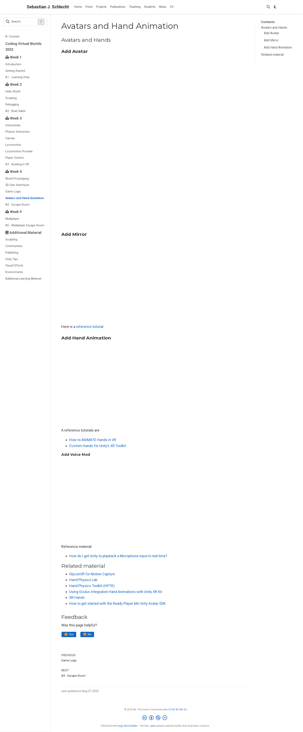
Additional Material (23, 232)
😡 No (88, 634)
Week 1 (13, 57)
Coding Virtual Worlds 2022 (23, 47)
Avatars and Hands (274, 27)
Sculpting (11, 239)
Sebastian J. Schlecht (48, 6)
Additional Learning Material (23, 278)
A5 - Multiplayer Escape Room (24, 225)
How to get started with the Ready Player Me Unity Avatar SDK (117, 603)
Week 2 (13, 84)
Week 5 (13, 212)
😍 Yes (69, 634)
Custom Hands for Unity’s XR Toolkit (97, 446)
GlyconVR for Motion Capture (92, 574)
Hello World (12, 91)
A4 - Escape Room (17, 204)
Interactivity (12, 125)
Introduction (13, 64)
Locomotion (13, 145)
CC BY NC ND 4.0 (177, 710)
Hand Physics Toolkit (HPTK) (92, 586)
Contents (268, 22)
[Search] (268, 7)
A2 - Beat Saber (15, 111)
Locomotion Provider (19, 151)
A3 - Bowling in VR (17, 164)
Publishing (11, 252)
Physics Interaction (17, 131)
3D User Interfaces (17, 185)
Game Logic (13, 191)
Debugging (12, 104)
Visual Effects (14, 265)
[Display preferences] (275, 7)
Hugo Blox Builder (127, 726)
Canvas (10, 138)
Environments (14, 272)
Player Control (14, 157)
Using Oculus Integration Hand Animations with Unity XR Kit (115, 592)
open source (157, 726)
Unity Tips (11, 259)
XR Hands (77, 597)
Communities (13, 246)
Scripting (11, 98)
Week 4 (13, 171)
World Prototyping (17, 178)
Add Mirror (271, 40)
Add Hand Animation (278, 47)
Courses (12, 36)
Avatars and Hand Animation (24, 198)
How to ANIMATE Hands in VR (92, 440)
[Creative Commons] (155, 718)
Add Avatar (271, 33)
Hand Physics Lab (83, 580)
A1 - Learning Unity (17, 77)
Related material (272, 54)
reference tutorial (89, 327)
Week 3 (13, 118)
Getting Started (15, 71)
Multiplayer (12, 219)
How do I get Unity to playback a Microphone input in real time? (118, 556)
